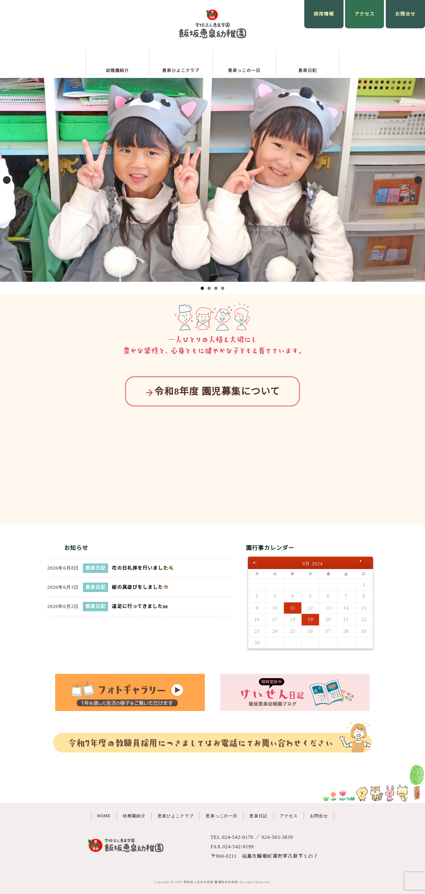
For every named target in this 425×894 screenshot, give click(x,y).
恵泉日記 (95, 568)
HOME (104, 816)
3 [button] (216, 288)
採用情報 (324, 14)
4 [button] (222, 288)
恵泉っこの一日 (221, 816)
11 (292, 607)
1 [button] (202, 288)
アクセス (364, 14)
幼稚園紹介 (134, 816)
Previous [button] (7, 180)
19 (310, 619)
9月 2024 (312, 563)
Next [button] (418, 180)
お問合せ (405, 14)
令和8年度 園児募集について (212, 391)
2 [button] (209, 288)
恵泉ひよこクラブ (176, 816)
